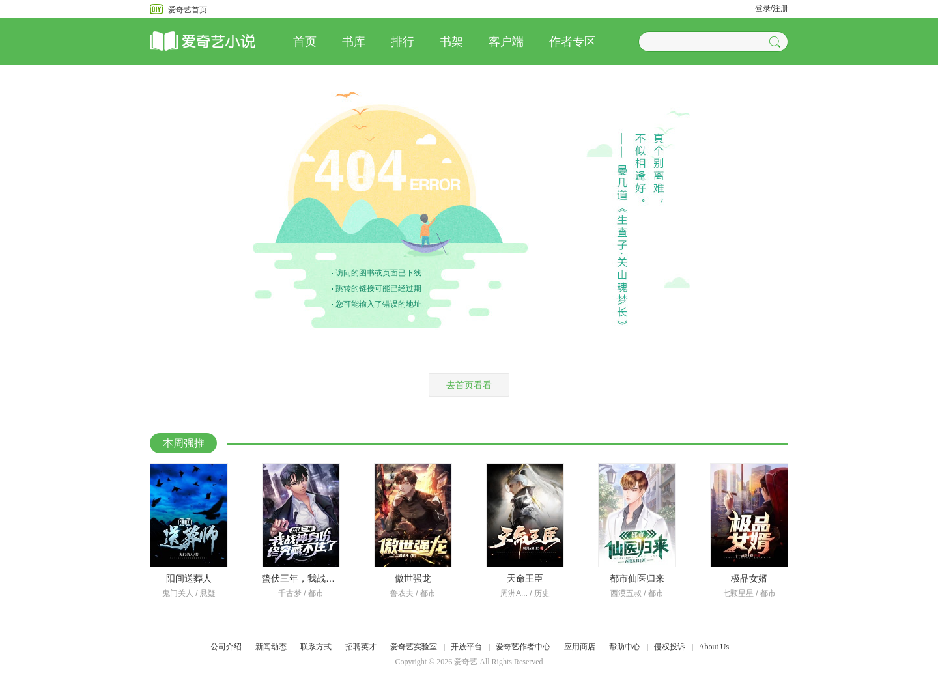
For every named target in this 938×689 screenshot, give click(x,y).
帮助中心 (624, 646)
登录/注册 (771, 8)
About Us (714, 646)
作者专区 (572, 41)
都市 (316, 593)
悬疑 (208, 593)
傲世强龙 (413, 578)
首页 (305, 41)
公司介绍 (226, 646)
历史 (542, 593)
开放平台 (466, 646)
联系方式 (316, 646)
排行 (402, 41)
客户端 (506, 41)
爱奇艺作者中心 (523, 646)
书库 (353, 41)
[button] (776, 41)
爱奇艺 (465, 661)
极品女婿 (749, 578)
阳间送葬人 (189, 578)
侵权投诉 (669, 646)
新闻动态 (271, 646)
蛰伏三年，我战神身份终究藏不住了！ (339, 578)
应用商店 (579, 646)
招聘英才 (361, 646)
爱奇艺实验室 (413, 646)
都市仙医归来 (637, 578)
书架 (451, 41)
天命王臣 (525, 578)
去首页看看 (469, 385)
